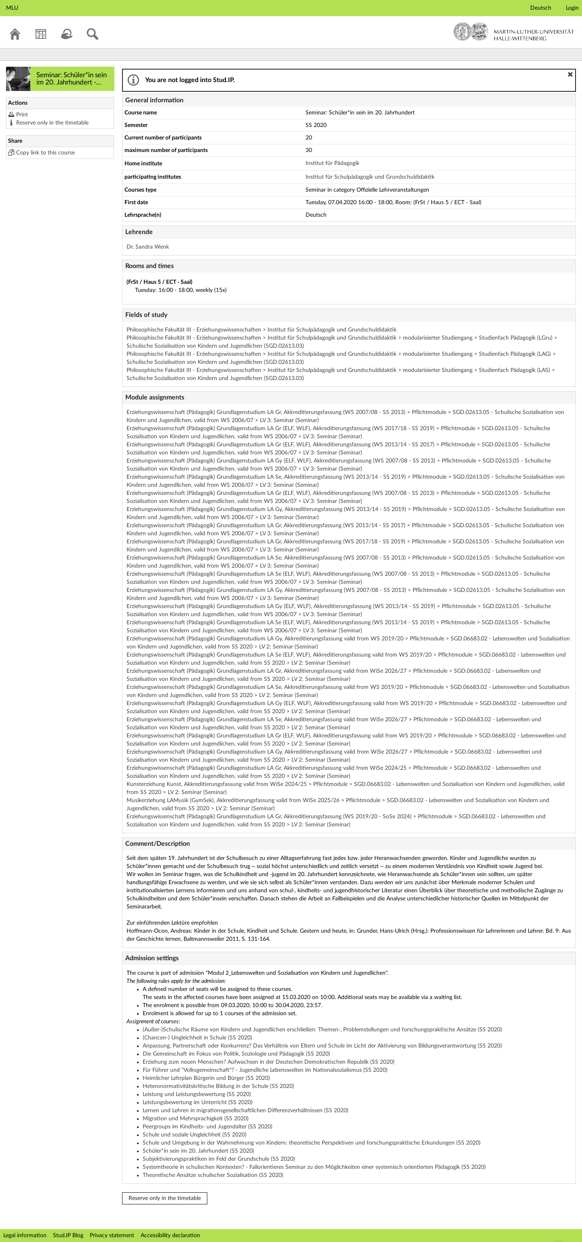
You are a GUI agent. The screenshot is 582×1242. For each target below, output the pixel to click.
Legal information (24, 1235)
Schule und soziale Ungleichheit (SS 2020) (195, 1135)
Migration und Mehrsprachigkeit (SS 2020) (196, 1119)
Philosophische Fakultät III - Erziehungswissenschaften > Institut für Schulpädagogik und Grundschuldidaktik (261, 330)
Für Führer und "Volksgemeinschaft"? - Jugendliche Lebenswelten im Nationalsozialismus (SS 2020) (265, 1070)
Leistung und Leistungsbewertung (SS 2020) (197, 1094)
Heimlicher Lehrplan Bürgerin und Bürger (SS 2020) (206, 1078)
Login (572, 8)
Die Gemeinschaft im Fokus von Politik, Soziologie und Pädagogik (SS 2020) (236, 1054)
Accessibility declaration (170, 1235)
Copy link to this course (45, 153)
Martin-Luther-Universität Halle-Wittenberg (514, 31)
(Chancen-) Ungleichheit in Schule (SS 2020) (197, 1038)
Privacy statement (112, 1235)
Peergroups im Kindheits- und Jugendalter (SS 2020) (207, 1127)
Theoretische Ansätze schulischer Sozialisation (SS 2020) (213, 1175)
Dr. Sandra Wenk (148, 247)
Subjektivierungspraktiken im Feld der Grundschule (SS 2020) (219, 1159)
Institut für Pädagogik (332, 163)
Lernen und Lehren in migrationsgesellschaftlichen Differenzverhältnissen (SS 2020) (245, 1110)
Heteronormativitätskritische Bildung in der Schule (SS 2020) (218, 1086)
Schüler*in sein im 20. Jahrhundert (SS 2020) (198, 1151)
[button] (570, 74)
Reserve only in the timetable (52, 123)
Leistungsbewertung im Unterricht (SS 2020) (198, 1102)
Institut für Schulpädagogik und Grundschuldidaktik (370, 177)
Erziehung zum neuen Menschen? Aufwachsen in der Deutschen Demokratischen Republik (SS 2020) (268, 1062)
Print (22, 115)
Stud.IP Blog (68, 1235)
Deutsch (540, 8)
